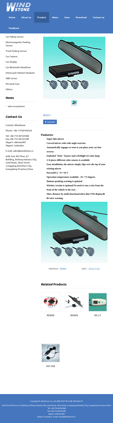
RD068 (74, 315)
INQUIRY (50, 122)
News (55, 17)
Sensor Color (94, 268)
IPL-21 (97, 315)
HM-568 (50, 365)
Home (12, 17)
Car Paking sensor (15, 36)
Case (66, 17)
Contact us (98, 17)
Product (41, 17)
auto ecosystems (16, 106)
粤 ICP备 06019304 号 (74, 401)
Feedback (14, 28)
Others (9, 89)
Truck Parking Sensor (16, 50)
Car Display (11, 61)
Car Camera (11, 56)
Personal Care (13, 83)
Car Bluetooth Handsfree (18, 67)
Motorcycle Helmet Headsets (20, 72)
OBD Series (11, 78)
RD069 (63, 268)
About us (26, 17)
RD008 (50, 315)
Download (81, 17)
